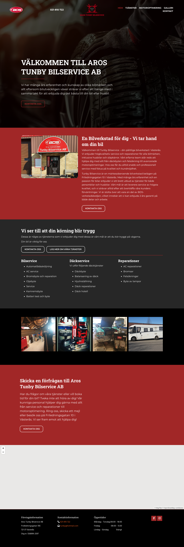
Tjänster (131, 8)
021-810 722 (65, 522)
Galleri (168, 8)
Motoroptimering (150, 8)
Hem (120, 8)
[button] (33, 104)
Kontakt (168, 11)
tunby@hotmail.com (69, 526)
